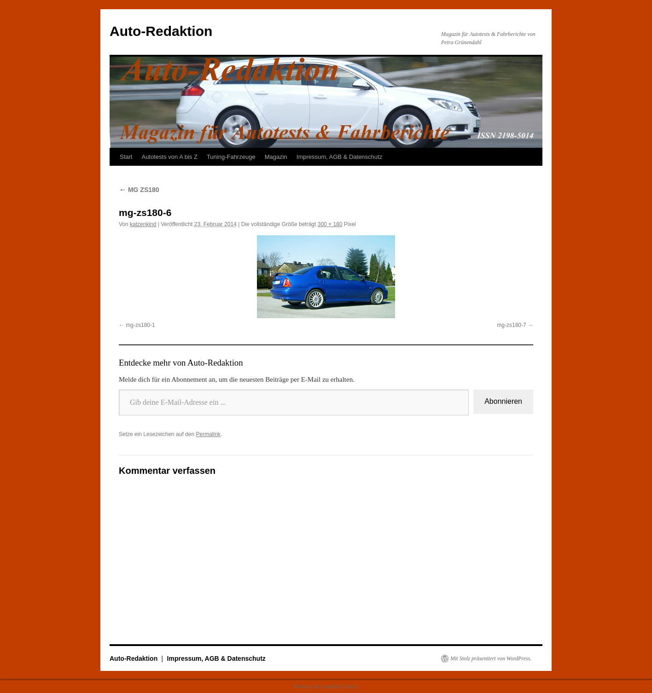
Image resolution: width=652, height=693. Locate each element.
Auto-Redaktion (161, 31)
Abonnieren (503, 401)
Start (126, 156)
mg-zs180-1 (140, 325)
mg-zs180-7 (511, 325)
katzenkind (143, 224)
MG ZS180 (139, 189)
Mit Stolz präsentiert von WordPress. (490, 658)
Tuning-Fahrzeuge (231, 156)
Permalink (208, 434)
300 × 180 (330, 224)
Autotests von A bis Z (169, 156)
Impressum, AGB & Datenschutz (339, 156)
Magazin (276, 156)
